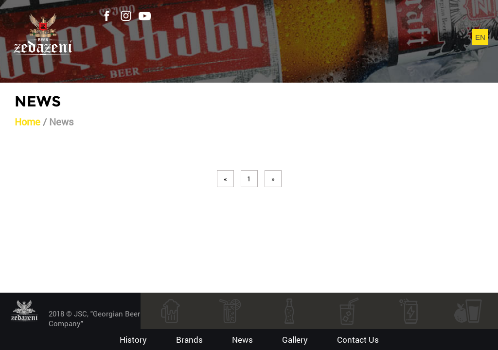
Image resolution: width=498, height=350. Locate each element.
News (242, 339)
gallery (295, 339)
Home (27, 121)
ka (480, 43)
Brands (189, 339)
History (133, 339)
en (480, 37)
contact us (358, 339)
